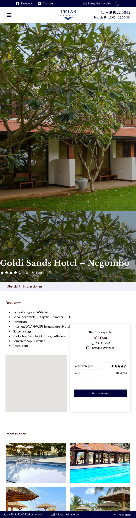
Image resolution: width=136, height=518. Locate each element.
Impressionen (32, 286)
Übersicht (13, 286)
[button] (9, 15)
